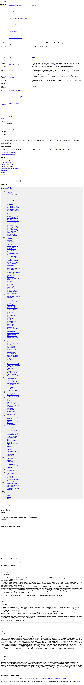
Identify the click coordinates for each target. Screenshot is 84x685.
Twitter (3, 174)
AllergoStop (10, 200)
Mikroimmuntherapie (12, 370)
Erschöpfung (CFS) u (12, 293)
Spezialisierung (11, 448)
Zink (8, 499)
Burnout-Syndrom (12, 236)
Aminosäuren (10, 212)
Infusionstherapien (12, 336)
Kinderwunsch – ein (12, 342)
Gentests (9, 304)
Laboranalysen (11, 352)
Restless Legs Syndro (13, 422)
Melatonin (10, 369)
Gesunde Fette (11, 305)
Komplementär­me (12, 346)
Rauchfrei (9, 419)
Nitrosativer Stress (12, 391)
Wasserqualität (11, 487)
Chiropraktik (10, 251)
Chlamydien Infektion (13, 254)
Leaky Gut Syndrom (12, 355)
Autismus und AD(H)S (13, 221)
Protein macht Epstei (12, 408)
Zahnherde (10, 496)
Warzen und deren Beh (13, 484)
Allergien (9, 197)
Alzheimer (10, 205)
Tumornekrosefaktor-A (13, 468)
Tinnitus (9, 460)
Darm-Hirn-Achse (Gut (13, 268)
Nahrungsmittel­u (11, 379)
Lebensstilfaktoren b (12, 357)
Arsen (8, 215)
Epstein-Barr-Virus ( (12, 289)
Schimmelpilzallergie (12, 430)
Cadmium (9, 239)
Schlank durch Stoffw (13, 433)
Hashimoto (10, 313)
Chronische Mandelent (13, 256)
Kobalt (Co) (10, 345)
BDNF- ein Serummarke (13, 226)
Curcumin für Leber (12, 262)
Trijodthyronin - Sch (12, 466)
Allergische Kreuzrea (12, 199)
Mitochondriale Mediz (13, 373)
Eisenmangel (10, 284)
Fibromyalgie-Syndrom (13, 296)
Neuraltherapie (11, 385)
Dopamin (9, 282)
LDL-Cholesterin (11, 354)
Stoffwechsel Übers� (13, 451)
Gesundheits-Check (12, 308)
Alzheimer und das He (13, 209)
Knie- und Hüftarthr (12, 343)
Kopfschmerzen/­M (12, 348)
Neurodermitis (11, 386)
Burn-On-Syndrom (12, 234)
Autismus (9, 220)
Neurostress (10, 388)
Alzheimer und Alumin (13, 208)
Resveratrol (10, 423)
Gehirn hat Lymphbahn (13, 301)
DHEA (9, 280)
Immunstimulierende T (13, 333)
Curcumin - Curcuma (12, 261)
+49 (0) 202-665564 (7, 165)
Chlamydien (10, 252)
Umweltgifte (10, 471)
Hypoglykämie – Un (12, 329)
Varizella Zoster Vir (12, 474)
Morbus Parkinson (12, 374)
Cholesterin (10, 255)
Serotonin (9, 442)
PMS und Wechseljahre (13, 402)
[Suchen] (39, 5)
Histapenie (10, 323)
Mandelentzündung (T (13, 364)
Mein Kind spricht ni (12, 367)
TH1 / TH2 (55, 64)
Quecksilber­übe (11, 414)
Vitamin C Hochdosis (13, 479)
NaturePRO (10, 380)
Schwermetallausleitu (13, 435)
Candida (9, 240)
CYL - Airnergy (11, 264)
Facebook (4, 171)
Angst (8, 214)
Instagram (4, 173)
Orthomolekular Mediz (13, 397)
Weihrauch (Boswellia (13, 488)
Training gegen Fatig (12, 465)
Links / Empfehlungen (60, 679)
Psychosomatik (11, 411)
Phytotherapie (11, 401)
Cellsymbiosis (11, 242)
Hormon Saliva (11, 327)
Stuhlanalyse (10, 456)
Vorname (3, 512)
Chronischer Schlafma (13, 258)
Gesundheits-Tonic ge (13, 310)
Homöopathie (10, 326)
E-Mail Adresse (5, 511)
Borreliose (10, 233)
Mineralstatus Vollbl (12, 371)
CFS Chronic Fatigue (12, 245)
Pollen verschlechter (12, 404)
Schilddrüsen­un (11, 429)
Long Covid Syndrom (13, 358)
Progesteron (10, 407)
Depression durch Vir (12, 276)
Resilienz (9, 420)
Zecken (9, 497)
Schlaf (9, 432)
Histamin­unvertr (11, 321)
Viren (8, 475)
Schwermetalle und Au (13, 436)
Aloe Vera (9, 202)
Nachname (4, 514)
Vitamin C (10, 478)
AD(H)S (9, 193)
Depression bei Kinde (13, 274)
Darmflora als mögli (12, 270)
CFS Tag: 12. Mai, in (12, 246)
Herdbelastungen (11, 315)
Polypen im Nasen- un (13, 405)
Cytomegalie (10, 265)
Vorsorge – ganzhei (12, 481)
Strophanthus (10, 454)
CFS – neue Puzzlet (12, 243)
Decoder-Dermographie (13, 273)
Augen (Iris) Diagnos (12, 218)
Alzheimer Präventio (12, 206)
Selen (8, 439)
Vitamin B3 (10, 477)
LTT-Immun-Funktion (13, 361)
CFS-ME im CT (11, 248)
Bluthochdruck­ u (11, 231)
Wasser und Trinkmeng (13, 485)
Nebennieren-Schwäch (13, 383)
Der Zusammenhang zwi (13, 279)
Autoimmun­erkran (12, 223)
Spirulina (9, 450)
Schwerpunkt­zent (11, 438)
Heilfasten (10, 314)
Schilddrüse (10, 428)
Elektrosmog (10, 286)
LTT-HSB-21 (10, 360)
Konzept (65, 150)
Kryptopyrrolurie (11, 349)
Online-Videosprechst (13, 395)
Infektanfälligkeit (11, 335)
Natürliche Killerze (12, 382)
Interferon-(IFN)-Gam (13, 338)
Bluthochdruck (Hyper (13, 230)
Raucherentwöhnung (12, 417)
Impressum (43, 679)
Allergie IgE (10, 196)
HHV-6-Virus (10, 318)
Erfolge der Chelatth (12, 290)
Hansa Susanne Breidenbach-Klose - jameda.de (13, 562)
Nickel (9, 389)
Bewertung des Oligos (13, 227)
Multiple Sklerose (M (13, 376)
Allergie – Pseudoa (12, 195)
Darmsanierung (11, 271)
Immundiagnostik (11, 332)
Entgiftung (10, 287)
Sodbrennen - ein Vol (12, 447)
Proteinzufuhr (10, 410)
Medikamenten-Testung (13, 366)
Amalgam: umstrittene (13, 211)
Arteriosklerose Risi (12, 217)
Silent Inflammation (12, 444)
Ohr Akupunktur (11, 394)
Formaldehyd (10, 298)
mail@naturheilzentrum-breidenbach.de (12, 169)
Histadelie (10, 320)
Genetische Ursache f (12, 302)
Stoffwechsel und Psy (13, 453)
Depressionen (10, 277)
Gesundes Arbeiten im (13, 307)
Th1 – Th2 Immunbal (12, 459)
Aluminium (10, 203)
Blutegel (9, 228)
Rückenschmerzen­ (12, 425)
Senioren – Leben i (12, 441)
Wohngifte (10, 490)
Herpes (9, 317)
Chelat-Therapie (11, 249)
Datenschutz (50, 679)
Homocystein (10, 324)
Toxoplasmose (11, 463)
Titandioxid (10, 462)
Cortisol (9, 259)
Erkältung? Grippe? (12, 292)
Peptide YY (10, 399)
